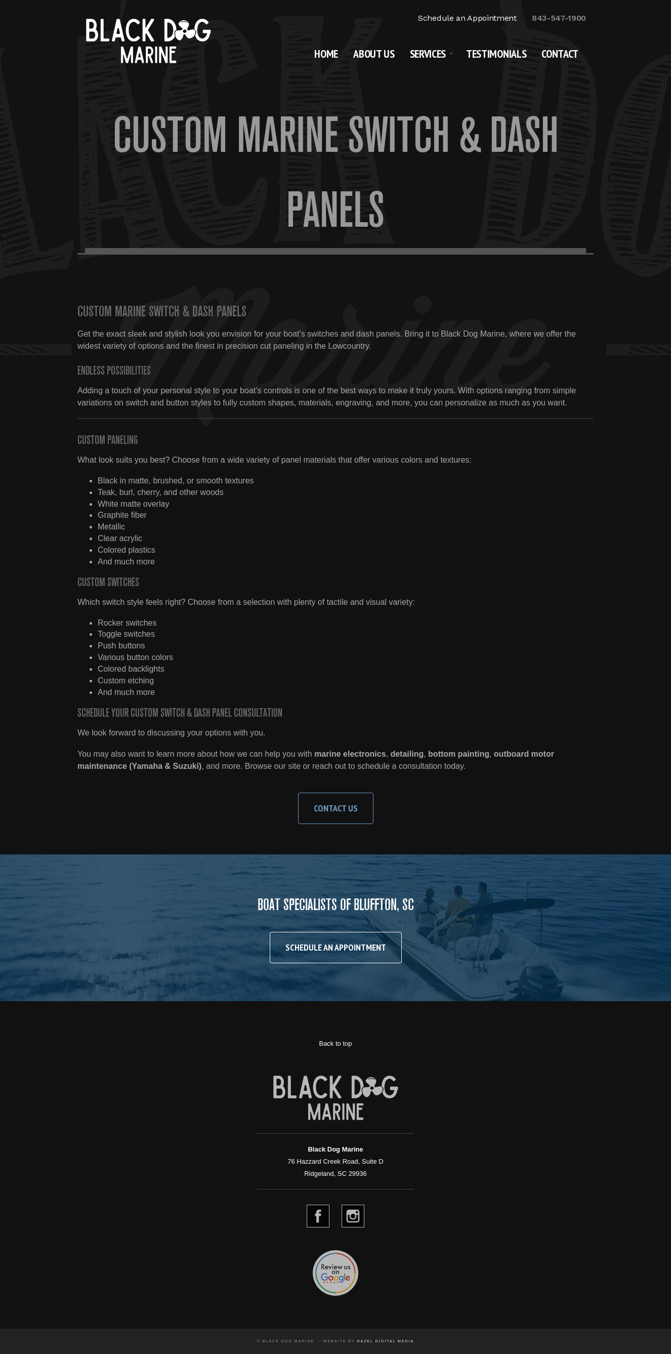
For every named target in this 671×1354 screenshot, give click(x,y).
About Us (373, 54)
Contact (559, 54)
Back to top (335, 1043)
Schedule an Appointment (467, 18)
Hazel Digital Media (385, 1341)
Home (326, 54)
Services (428, 54)
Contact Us (336, 808)
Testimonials (496, 54)
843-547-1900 (559, 18)
